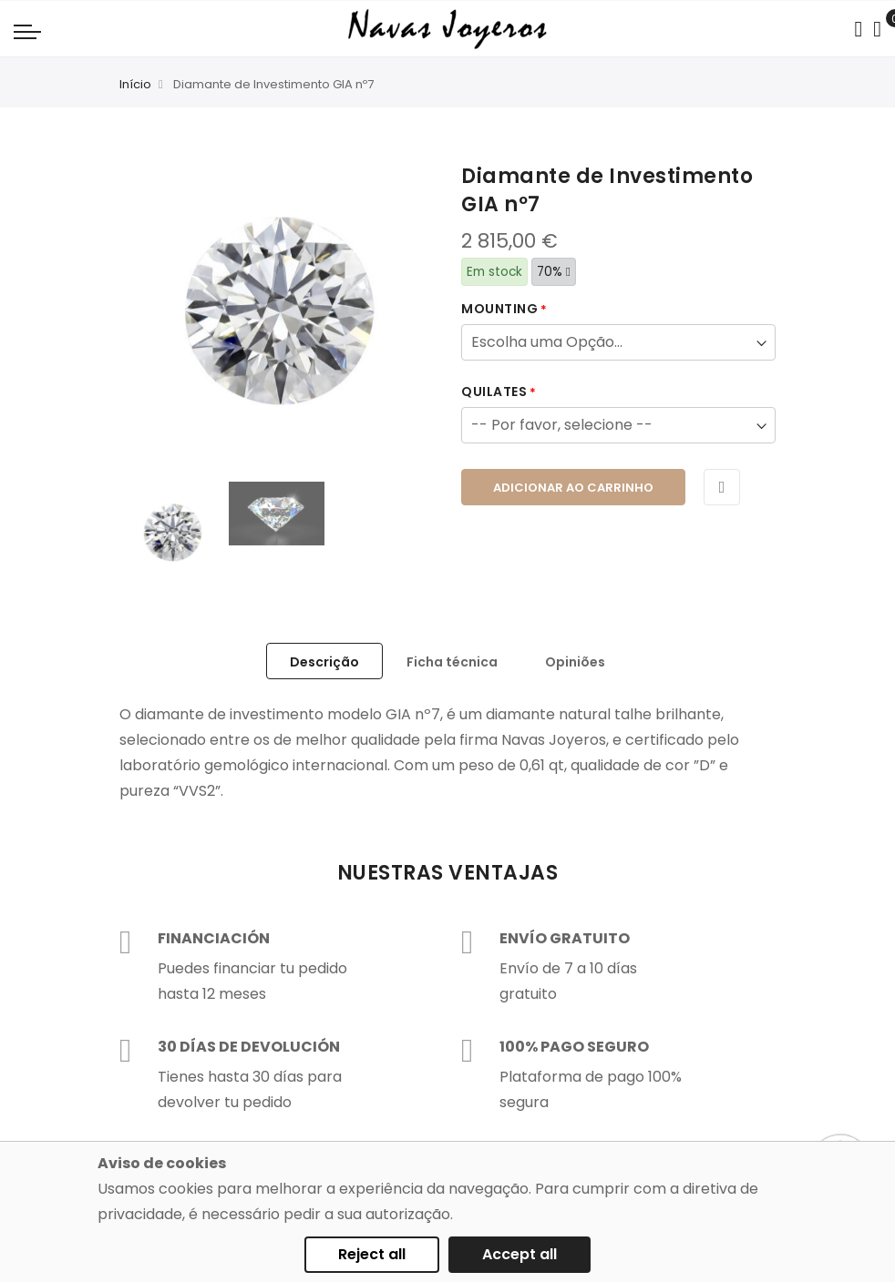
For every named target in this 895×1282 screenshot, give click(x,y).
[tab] (324, 661)
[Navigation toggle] (27, 31)
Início (135, 84)
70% (554, 271)
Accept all (519, 1254)
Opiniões (575, 662)
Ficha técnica (452, 662)
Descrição (324, 662)
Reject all (372, 1254)
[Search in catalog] (858, 29)
